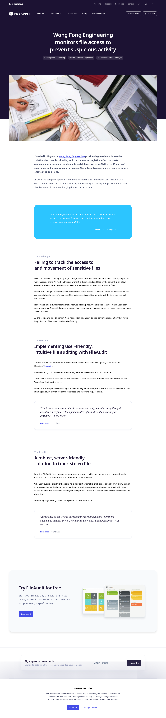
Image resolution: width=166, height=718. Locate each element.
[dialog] (83, 698)
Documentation (98, 13)
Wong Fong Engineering (72, 156)
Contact (131, 4)
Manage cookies (90, 707)
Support (108, 4)
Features (41, 13)
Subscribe (134, 663)
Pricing (85, 13)
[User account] (139, 4)
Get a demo (133, 13)
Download (150, 13)
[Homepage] (16, 4)
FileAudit (48, 366)
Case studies (71, 13)
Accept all (73, 707)
